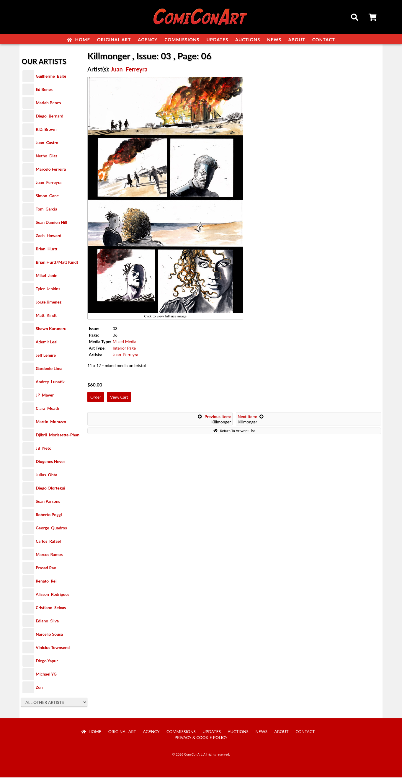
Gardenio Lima (49, 368)
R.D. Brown (46, 129)
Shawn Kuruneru (51, 329)
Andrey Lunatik (50, 382)
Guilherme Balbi (51, 76)
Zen (39, 687)
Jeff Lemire (46, 355)
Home (78, 39)
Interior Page (124, 348)
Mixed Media (124, 342)
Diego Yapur (47, 661)
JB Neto (43, 448)
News (274, 39)
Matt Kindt (46, 315)
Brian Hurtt (46, 249)
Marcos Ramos (49, 554)
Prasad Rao (46, 568)
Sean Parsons (48, 501)
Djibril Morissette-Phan (57, 435)
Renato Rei (46, 581)
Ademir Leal (47, 342)
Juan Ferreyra (48, 182)
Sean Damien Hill (51, 222)
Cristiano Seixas (51, 608)
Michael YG (46, 674)
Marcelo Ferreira (51, 169)
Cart (373, 18)
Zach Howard (48, 236)
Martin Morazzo (51, 422)
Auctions (247, 39)
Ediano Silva (47, 621)
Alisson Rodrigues (52, 594)
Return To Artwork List (234, 431)
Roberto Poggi (49, 515)
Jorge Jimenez (48, 302)
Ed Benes (44, 89)
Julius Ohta (46, 475)
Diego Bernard (49, 116)
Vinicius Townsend (53, 647)
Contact (323, 39)
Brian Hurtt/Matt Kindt (57, 262)
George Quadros (51, 528)
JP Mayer (45, 395)
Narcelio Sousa (49, 634)
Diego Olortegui (50, 488)
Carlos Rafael (48, 541)
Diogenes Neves (50, 461)
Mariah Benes (48, 103)
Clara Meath (47, 408)
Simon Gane (47, 196)
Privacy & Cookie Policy (201, 738)
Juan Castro (47, 143)
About (296, 39)
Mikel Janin (46, 275)
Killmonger (214, 420)
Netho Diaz (47, 156)
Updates (217, 39)
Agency (148, 39)
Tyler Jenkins (48, 289)
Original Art (114, 39)
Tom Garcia (46, 209)
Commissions (181, 39)
